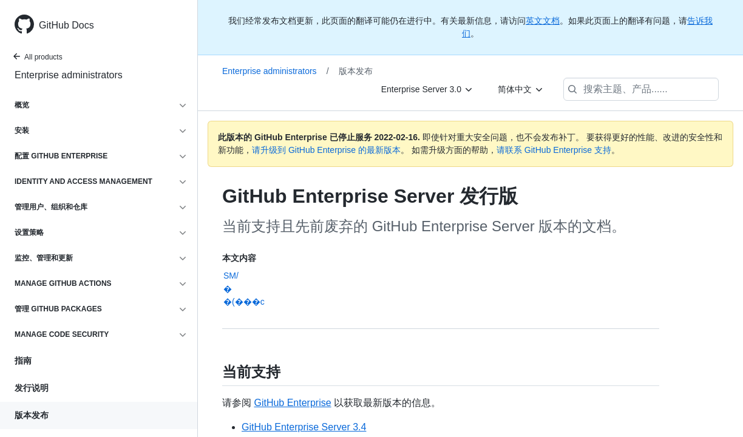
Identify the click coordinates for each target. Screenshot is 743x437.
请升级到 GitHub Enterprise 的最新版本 (326, 150)
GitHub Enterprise (292, 403)
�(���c (244, 302)
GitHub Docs (66, 25)
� (227, 289)
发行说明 (32, 388)
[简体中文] (521, 89)
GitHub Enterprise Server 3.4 (304, 427)
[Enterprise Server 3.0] (427, 89)
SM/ (231, 275)
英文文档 (543, 20)
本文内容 (239, 258)
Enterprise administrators (69, 75)
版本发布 (32, 415)
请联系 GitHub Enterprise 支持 (554, 150)
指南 (23, 360)
